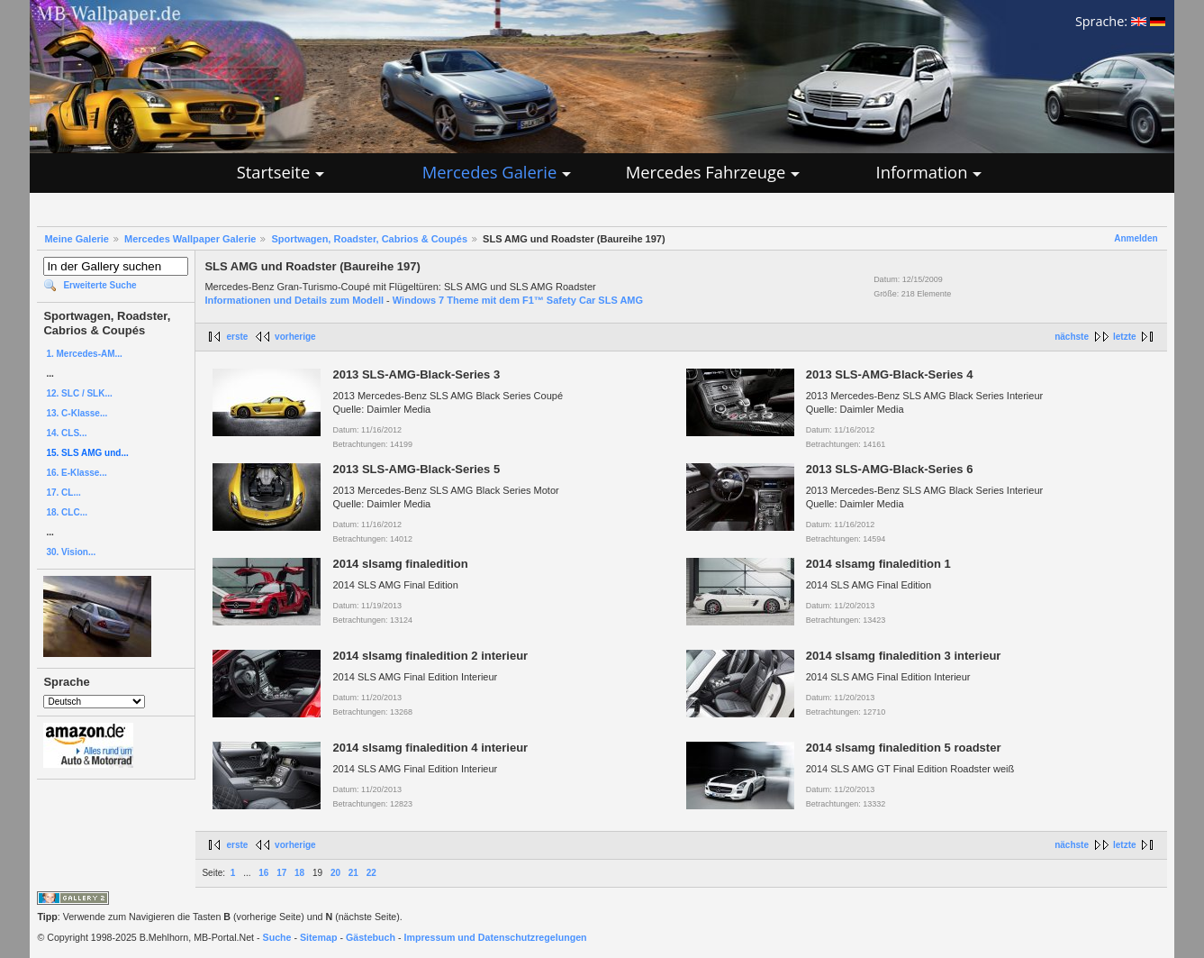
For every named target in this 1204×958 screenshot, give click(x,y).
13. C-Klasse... (76, 413)
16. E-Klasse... (76, 473)
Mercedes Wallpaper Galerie (190, 238)
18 (299, 873)
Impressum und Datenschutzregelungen (495, 937)
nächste (1072, 337)
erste (237, 337)
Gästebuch (370, 937)
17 (281, 873)
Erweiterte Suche (99, 285)
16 (263, 873)
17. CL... (63, 492)
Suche (277, 937)
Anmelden (1135, 238)
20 (335, 873)
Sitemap (318, 937)
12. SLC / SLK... (79, 393)
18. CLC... (66, 512)
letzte (1124, 337)
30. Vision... (70, 552)
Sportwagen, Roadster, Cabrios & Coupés (369, 238)
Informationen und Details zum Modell (294, 300)
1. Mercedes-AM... (84, 354)
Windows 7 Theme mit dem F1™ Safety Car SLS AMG (518, 300)
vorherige (295, 337)
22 (371, 873)
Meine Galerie (76, 238)
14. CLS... (66, 433)
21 (353, 873)
